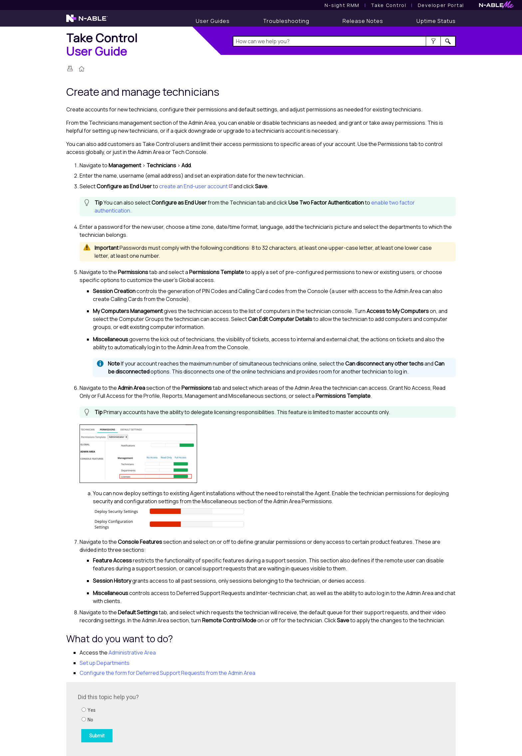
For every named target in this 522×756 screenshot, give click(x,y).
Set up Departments (105, 663)
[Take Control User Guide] (388, 5)
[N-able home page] (87, 21)
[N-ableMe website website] (496, 6)
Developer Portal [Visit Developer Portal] (441, 5)
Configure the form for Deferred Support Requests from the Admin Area (167, 673)
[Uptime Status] (436, 21)
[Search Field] (344, 41)
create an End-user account (193, 186)
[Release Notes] (363, 21)
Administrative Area (132, 652)
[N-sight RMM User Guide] (342, 5)
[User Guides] (213, 21)
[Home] (101, 44)
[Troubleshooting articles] (286, 21)
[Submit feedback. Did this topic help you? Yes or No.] (168, 718)
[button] (433, 41)
